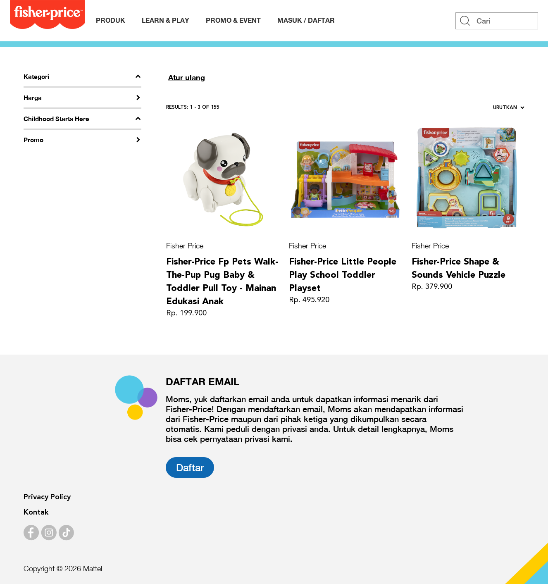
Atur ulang (186, 77)
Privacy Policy (47, 497)
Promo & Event (233, 20)
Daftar (190, 467)
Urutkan (508, 107)
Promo (33, 139)
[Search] (496, 20)
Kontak (36, 512)
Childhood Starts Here (56, 118)
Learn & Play (165, 20)
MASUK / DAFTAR (306, 20)
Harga (33, 97)
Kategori (36, 76)
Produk (110, 20)
